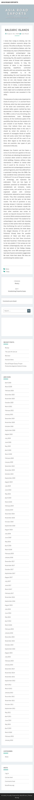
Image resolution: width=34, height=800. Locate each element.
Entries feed (9, 777)
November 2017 (10, 565)
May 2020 (8, 446)
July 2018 (8, 533)
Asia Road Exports (9, 2)
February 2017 (9, 593)
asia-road (25, 33)
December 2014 (10, 669)
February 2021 (9, 410)
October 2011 (9, 704)
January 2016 (9, 633)
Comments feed (10, 781)
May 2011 (8, 712)
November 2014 (10, 673)
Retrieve (7, 356)
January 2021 (9, 414)
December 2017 (10, 561)
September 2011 (10, 708)
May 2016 (8, 617)
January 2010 (9, 740)
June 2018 (8, 537)
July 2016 (8, 609)
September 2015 (10, 649)
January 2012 (9, 692)
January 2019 (9, 510)
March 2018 (8, 549)
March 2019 (8, 502)
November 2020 (10, 422)
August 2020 (9, 434)
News (7, 269)
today (7, 271)
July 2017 (8, 581)
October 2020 (9, 426)
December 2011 (10, 696)
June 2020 (8, 442)
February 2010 (9, 736)
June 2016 (8, 613)
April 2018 (8, 545)
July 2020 (8, 438)
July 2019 (8, 486)
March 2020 (8, 454)
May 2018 (8, 541)
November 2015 (10, 641)
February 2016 (9, 629)
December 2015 (10, 637)
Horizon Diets (9, 359)
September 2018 (10, 526)
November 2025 (10, 398)
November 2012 (10, 677)
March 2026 (8, 386)
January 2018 (9, 557)
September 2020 (10, 430)
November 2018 (10, 518)
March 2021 (8, 406)
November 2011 (10, 700)
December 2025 (10, 394)
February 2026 (9, 390)
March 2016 (8, 625)
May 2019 (8, 494)
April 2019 (8, 498)
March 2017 (8, 589)
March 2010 (8, 732)
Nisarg (17, 797)
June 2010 (8, 720)
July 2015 (8, 657)
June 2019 (8, 490)
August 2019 (9, 482)
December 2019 (10, 466)
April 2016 (8, 621)
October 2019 (9, 474)
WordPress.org (9, 785)
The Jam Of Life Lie (11, 352)
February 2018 (9, 553)
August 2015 (9, 653)
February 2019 (9, 506)
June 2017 (8, 585)
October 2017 (9, 569)
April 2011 (8, 716)
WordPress (23, 795)
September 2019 (10, 478)
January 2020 (9, 462)
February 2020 (9, 458)
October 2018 (9, 522)
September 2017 (10, 573)
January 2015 (9, 665)
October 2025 (9, 402)
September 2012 (10, 680)
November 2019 (10, 470)
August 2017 (9, 577)
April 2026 (8, 383)
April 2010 (8, 728)
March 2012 (8, 688)
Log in (7, 773)
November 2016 (10, 597)
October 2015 (9, 645)
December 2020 (10, 418)
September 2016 (10, 601)
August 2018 (9, 530)
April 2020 (8, 450)
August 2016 (9, 605)
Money (7, 348)
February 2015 (9, 661)
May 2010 (8, 724)
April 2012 (8, 684)
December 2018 (10, 514)
